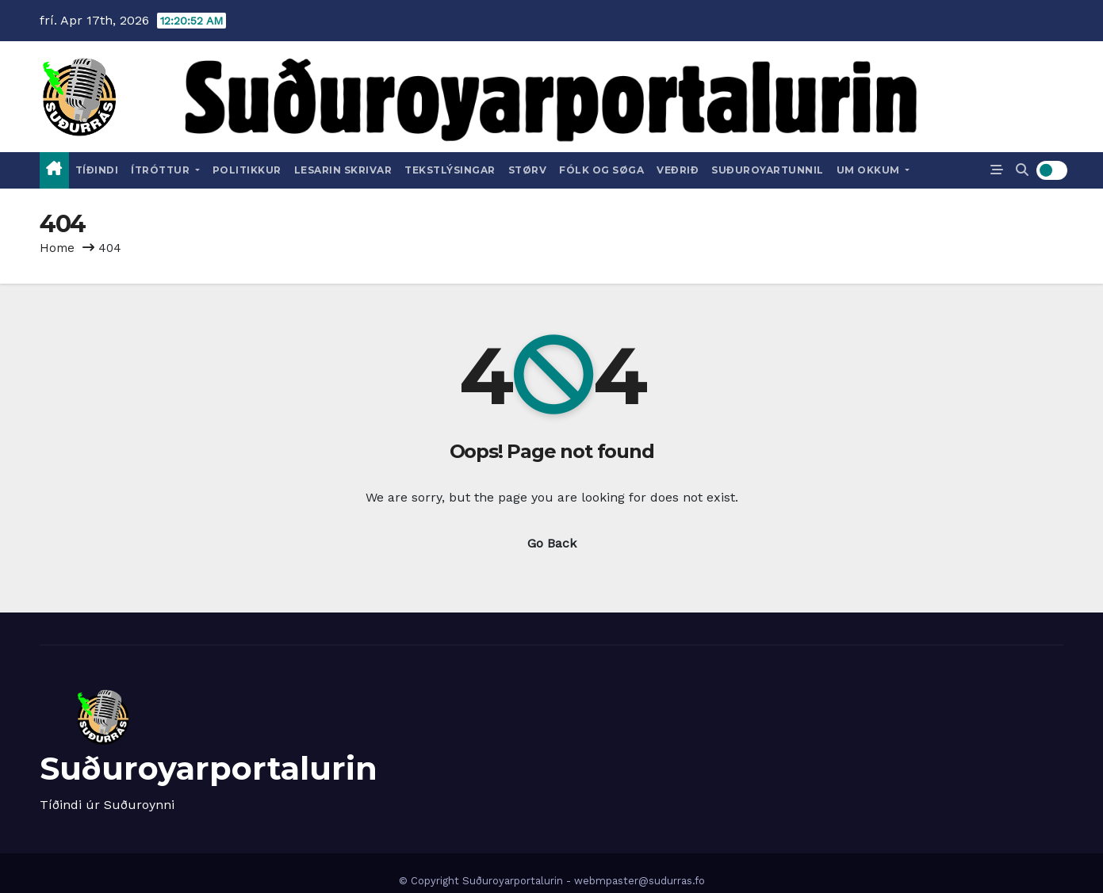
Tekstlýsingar (450, 170)
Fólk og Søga (601, 170)
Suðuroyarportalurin (208, 768)
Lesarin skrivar (343, 170)
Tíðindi (97, 170)
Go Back (551, 543)
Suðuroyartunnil (767, 170)
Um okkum (873, 170)
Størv (527, 170)
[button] (1022, 169)
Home (57, 248)
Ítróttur (165, 170)
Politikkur (247, 170)
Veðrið (678, 170)
